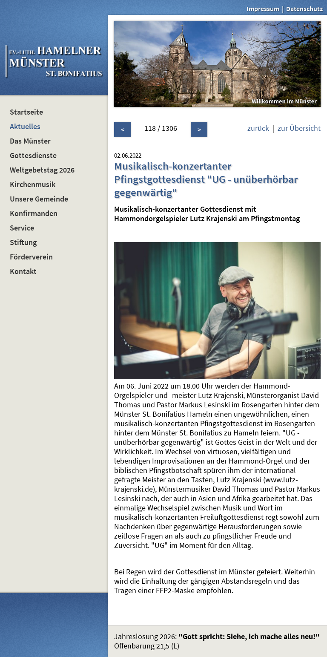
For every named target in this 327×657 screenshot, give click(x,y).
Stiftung (23, 242)
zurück (258, 128)
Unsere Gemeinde (39, 199)
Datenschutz (304, 8)
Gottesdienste (33, 155)
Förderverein (31, 257)
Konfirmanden (33, 213)
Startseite (26, 112)
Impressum (263, 8)
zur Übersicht (299, 128)
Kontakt (23, 271)
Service (22, 228)
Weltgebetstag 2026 (42, 170)
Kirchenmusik (32, 184)
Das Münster (30, 141)
